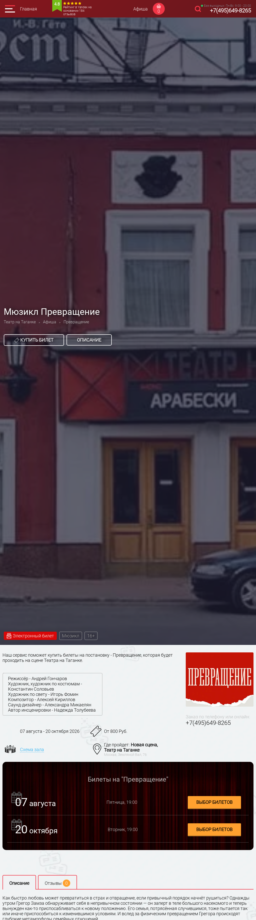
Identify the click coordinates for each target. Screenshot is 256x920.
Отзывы (57, 883)
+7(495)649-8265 (230, 10)
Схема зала (32, 749)
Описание (89, 340)
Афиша (140, 8)
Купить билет (34, 340)
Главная (28, 8)
